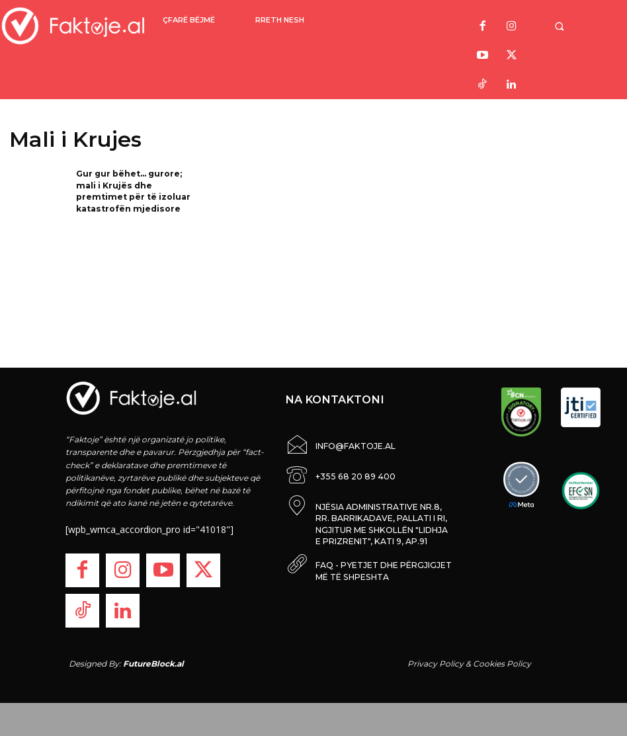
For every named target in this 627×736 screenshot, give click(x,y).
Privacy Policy (435, 664)
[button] (569, 26)
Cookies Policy (502, 664)
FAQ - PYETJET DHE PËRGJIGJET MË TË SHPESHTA (382, 560)
